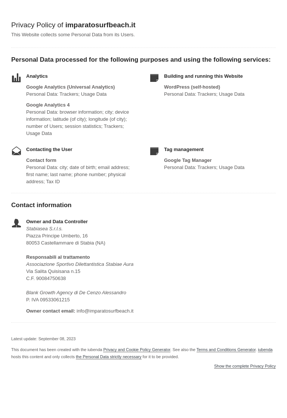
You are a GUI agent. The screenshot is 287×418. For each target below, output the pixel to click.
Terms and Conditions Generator (226, 349)
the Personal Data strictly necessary (108, 356)
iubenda (265, 349)
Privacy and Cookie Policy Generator (136, 349)
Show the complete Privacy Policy (245, 366)
